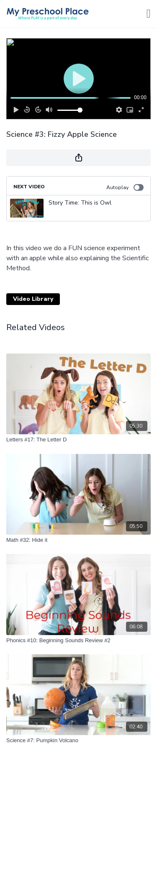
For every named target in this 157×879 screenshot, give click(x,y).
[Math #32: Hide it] (78, 540)
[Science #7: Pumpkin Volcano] (78, 740)
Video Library (33, 299)
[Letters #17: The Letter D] (78, 440)
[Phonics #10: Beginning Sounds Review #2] (78, 640)
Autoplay (125, 187)
